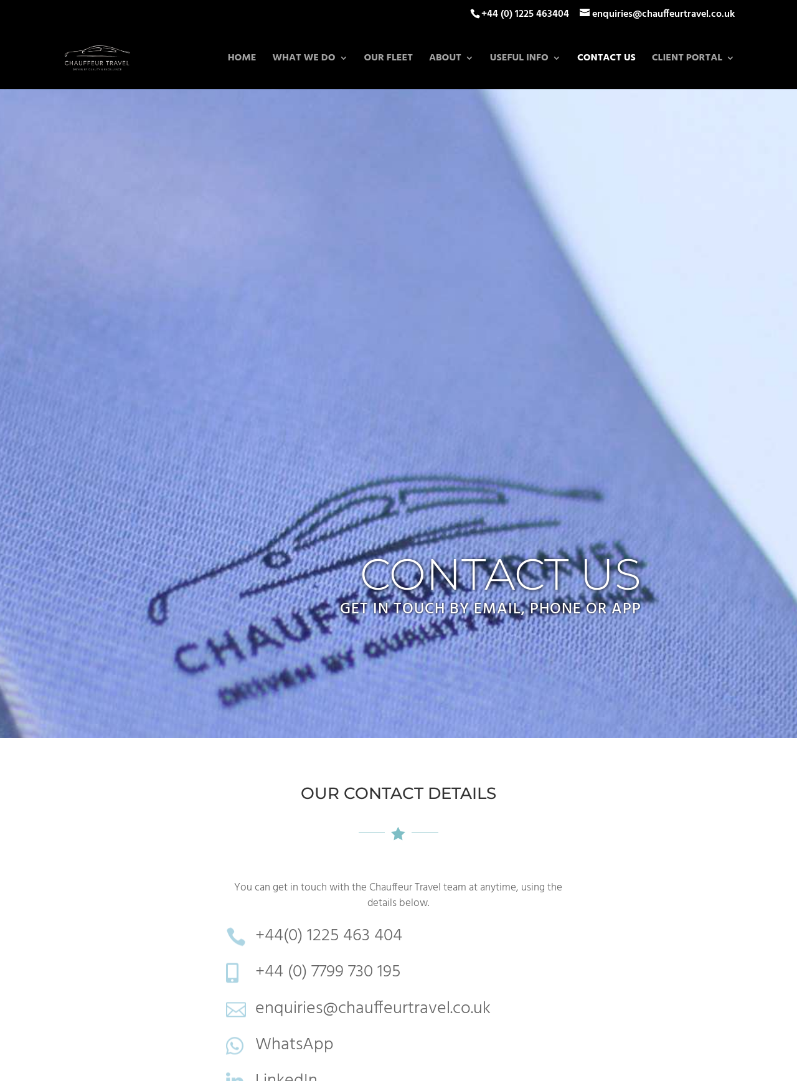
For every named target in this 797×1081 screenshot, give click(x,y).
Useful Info (519, 60)
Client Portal (687, 60)
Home (242, 60)
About (445, 60)
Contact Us (606, 60)
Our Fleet (388, 60)
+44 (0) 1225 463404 (525, 14)
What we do (303, 60)
